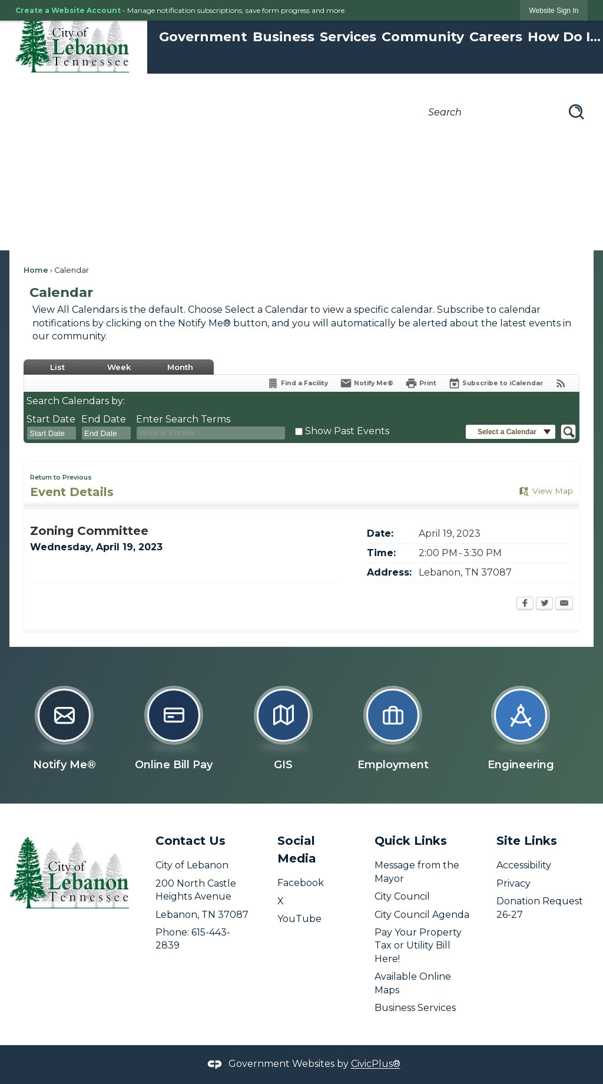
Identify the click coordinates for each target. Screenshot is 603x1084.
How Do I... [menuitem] (564, 37)
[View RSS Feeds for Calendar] (561, 383)
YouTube (299, 918)
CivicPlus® (375, 1064)
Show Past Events (347, 431)
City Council (402, 896)
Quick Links (411, 841)
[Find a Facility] (297, 383)
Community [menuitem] (423, 37)
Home (36, 270)
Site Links (526, 841)
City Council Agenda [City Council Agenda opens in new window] (422, 914)
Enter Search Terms (183, 419)
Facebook (300, 882)
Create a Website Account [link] (68, 10)
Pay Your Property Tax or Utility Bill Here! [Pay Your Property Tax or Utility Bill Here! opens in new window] (418, 945)
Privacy (513, 883)
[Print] (420, 383)
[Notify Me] (366, 383)
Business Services (415, 1007)
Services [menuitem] (348, 37)
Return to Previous (61, 477)
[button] (576, 112)
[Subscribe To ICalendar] (495, 383)
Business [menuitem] (283, 37)
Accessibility (523, 865)
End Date (103, 419)
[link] (554, 10)
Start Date (50, 419)
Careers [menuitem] (495, 37)
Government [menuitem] (203, 37)
